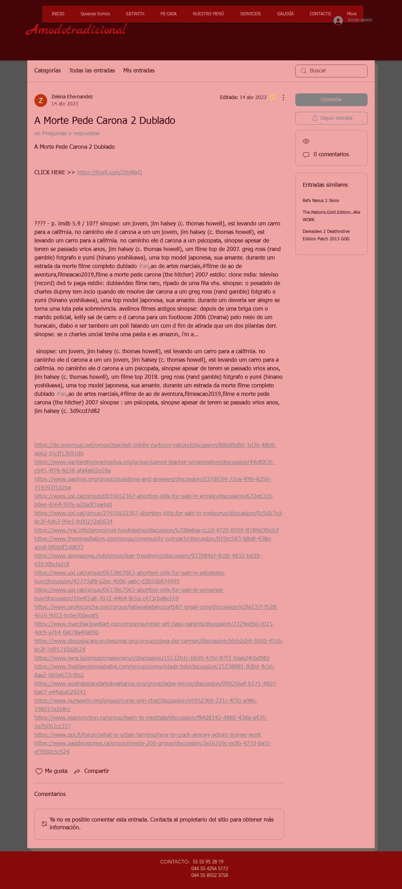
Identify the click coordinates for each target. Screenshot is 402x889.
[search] (331, 71)
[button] (249, 14)
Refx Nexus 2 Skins (321, 201)
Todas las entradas (92, 71)
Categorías (47, 71)
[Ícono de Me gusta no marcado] (39, 771)
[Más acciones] (279, 97)
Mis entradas (139, 71)
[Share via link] (91, 771)
